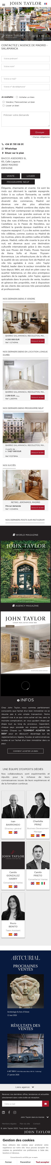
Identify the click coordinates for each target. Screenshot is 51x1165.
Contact (36, 1051)
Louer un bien (12, 105)
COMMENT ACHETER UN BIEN (25, 751)
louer (31, 176)
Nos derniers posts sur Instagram (24, 520)
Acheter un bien (26, 97)
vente (11, 176)
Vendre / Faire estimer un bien (20, 102)
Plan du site (25, 1051)
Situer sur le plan (12, 153)
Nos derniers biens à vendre (19, 299)
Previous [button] (7, 321)
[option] (25, 325)
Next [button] (43, 321)
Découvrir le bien (37, 341)
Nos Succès (9, 465)
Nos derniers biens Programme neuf (23, 408)
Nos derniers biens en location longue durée (25, 353)
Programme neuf (18, 182)
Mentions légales (9, 1051)
